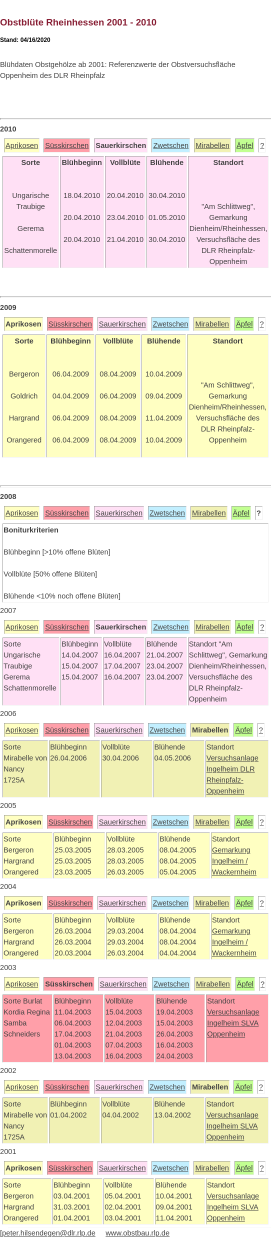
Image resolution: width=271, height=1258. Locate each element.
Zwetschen (170, 146)
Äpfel (244, 146)
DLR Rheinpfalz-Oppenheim (230, 780)
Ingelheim (223, 769)
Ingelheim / (230, 861)
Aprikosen (22, 146)
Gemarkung (231, 850)
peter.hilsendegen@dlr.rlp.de (49, 1233)
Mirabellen (213, 146)
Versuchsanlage (232, 758)
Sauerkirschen (122, 324)
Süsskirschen (66, 146)
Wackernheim (234, 872)
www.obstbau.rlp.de (138, 1233)
